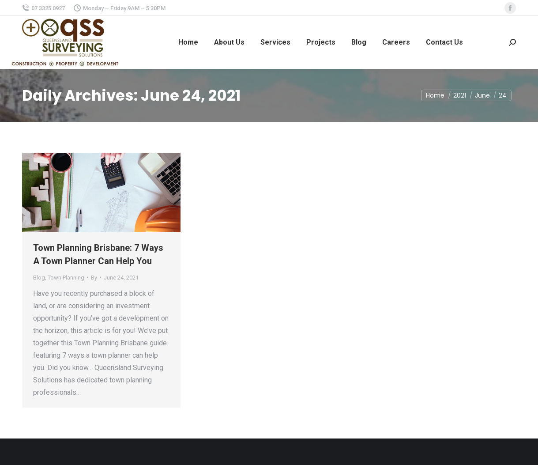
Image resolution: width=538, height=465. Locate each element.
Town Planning (66, 277)
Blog (39, 277)
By (94, 277)
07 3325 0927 (43, 8)
